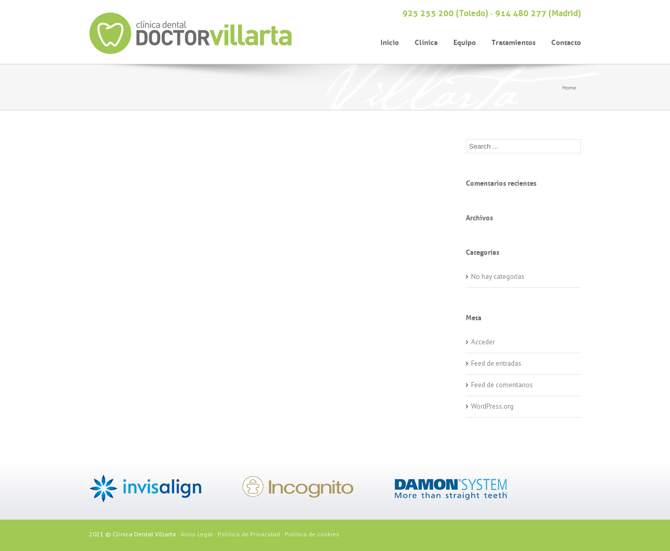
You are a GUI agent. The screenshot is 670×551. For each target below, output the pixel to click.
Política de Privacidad (249, 534)
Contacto (566, 41)
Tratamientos (513, 41)
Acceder (483, 342)
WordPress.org (492, 406)
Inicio (390, 41)
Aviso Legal (197, 534)
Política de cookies (312, 534)
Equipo (464, 41)
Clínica (426, 41)
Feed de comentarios (502, 384)
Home (569, 87)
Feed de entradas (496, 363)
